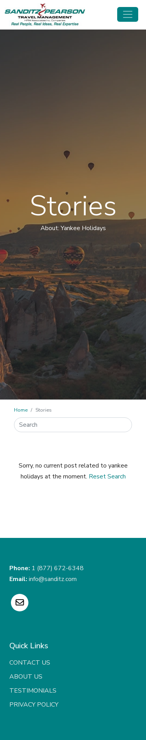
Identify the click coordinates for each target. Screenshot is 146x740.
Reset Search (107, 476)
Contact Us (29, 662)
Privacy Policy (33, 704)
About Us (25, 676)
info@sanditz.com (53, 579)
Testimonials (32, 690)
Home (21, 410)
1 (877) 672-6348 (58, 568)
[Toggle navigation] (127, 14)
